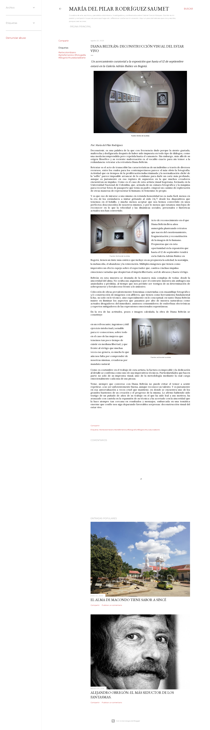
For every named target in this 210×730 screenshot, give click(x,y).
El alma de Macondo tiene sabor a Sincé (128, 599)
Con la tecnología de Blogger (125, 721)
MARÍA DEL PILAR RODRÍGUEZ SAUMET (119, 8)
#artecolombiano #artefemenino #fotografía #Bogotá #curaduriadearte (72, 55)
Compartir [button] (63, 40)
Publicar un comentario (112, 605)
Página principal (80, 26)
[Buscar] (188, 8)
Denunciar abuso (16, 38)
